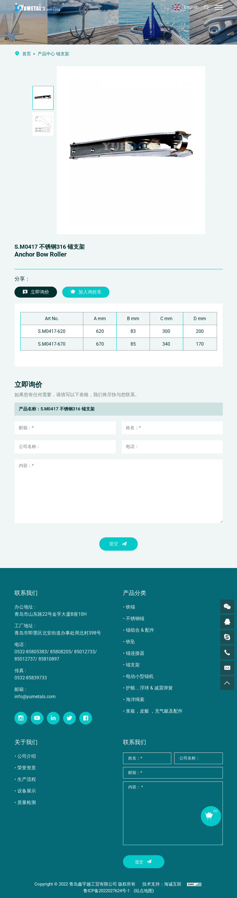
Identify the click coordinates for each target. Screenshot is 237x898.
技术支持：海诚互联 (161, 884)
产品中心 (46, 53)
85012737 (24, 659)
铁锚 (130, 607)
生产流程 (26, 779)
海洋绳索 (135, 699)
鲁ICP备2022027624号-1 (106, 890)
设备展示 (26, 791)
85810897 (48, 659)
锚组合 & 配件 (140, 630)
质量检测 (26, 802)
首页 (26, 53)
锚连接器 (135, 653)
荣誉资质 (26, 767)
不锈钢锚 (135, 618)
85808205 (60, 651)
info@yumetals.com (35, 696)
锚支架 (133, 664)
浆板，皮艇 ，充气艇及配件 (154, 711)
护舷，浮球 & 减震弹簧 (149, 688)
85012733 (84, 651)
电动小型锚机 (140, 676)
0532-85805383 (30, 651)
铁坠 (130, 641)
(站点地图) (144, 890)
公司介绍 (26, 756)
